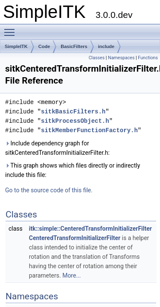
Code (44, 46)
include (106, 46)
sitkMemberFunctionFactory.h (89, 130)
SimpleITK (16, 46)
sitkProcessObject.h (75, 121)
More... (71, 275)
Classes (97, 58)
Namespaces (121, 58)
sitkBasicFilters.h (73, 111)
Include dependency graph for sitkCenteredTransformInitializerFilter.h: (57, 148)
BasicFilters (74, 46)
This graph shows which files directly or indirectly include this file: (72, 170)
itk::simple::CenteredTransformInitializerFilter (90, 228)
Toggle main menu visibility (11, 28)
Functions (148, 58)
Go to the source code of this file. (49, 190)
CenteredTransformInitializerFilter (74, 238)
